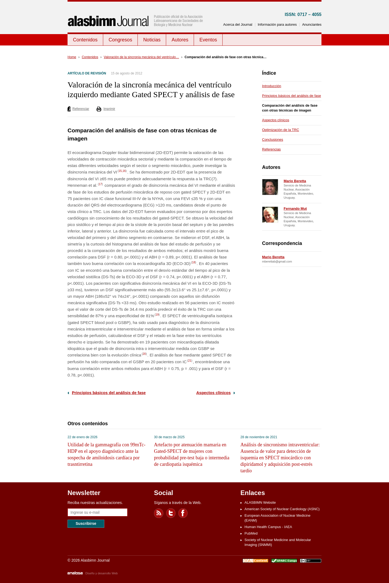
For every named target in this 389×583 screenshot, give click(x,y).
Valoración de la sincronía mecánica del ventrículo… (141, 57)
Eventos (208, 39)
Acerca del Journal (237, 24)
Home (72, 57)
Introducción (271, 86)
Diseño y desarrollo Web (101, 573)
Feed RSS (159, 513)
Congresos (120, 39)
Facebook (183, 513)
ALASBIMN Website (260, 502)
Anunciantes (311, 24)
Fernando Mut (295, 209)
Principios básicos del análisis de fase (109, 392)
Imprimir (109, 109)
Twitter (171, 513)
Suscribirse (86, 523)
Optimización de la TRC (280, 130)
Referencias (271, 149)
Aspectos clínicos (213, 392)
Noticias (151, 39)
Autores (180, 39)
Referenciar (80, 109)
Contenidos (85, 39)
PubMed (250, 533)
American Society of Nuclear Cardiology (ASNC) (282, 509)
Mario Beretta (295, 181)
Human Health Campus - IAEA (268, 527)
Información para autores (277, 24)
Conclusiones (272, 139)
